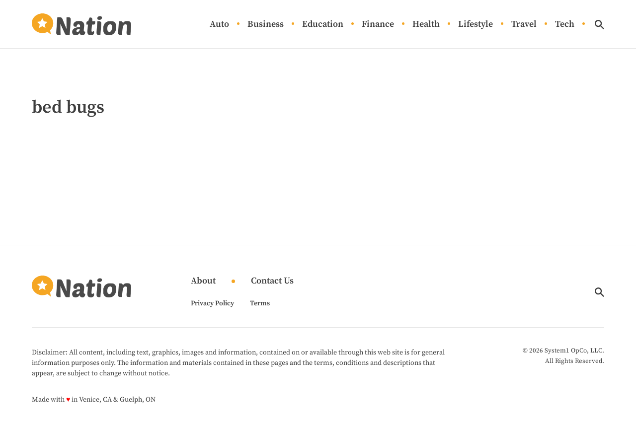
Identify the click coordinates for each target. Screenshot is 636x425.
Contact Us (272, 281)
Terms (260, 303)
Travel (524, 24)
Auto (219, 24)
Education (322, 24)
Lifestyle (475, 24)
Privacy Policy (212, 303)
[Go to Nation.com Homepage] (81, 24)
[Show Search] (599, 24)
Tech (564, 24)
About (203, 281)
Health (426, 24)
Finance (378, 24)
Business (265, 24)
